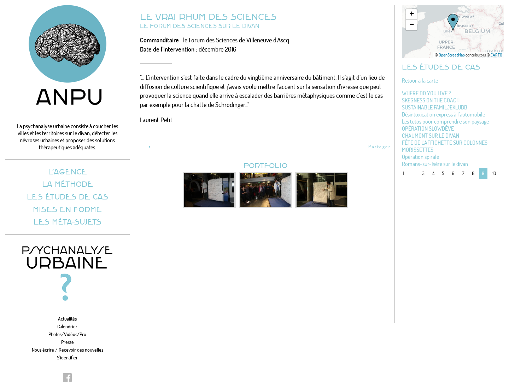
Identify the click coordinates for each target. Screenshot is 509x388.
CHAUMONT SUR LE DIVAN (430, 135)
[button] (452, 22)
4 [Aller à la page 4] (433, 173)
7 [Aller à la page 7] (463, 173)
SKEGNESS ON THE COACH (431, 100)
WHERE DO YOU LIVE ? (426, 93)
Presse (67, 342)
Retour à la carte (420, 80)
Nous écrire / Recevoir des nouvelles (67, 349)
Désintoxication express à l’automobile (443, 114)
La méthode (67, 184)
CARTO (496, 55)
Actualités (67, 318)
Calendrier (67, 326)
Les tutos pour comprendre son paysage (445, 121)
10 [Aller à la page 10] (494, 173)
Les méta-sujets (67, 221)
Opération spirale (420, 156)
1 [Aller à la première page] (403, 173)
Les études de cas (67, 196)
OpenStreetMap (452, 55)
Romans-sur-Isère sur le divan (435, 163)
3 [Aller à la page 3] (423, 173)
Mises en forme (67, 209)
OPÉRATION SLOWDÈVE (428, 128)
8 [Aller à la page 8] (473, 173)
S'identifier (67, 357)
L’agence (67, 171)
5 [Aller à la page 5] (443, 173)
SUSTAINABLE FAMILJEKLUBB (434, 107)
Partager (379, 146)
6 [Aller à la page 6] (453, 173)
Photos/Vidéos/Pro (67, 334)
